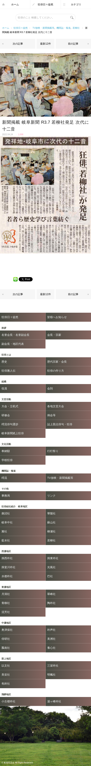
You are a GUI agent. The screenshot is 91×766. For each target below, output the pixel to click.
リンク (51, 495)
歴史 (4, 361)
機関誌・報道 (63, 28)
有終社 (6, 683)
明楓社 (51, 674)
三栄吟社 (52, 665)
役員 (4, 388)
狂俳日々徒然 (45, 4)
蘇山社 (51, 522)
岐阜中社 (7, 522)
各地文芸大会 (55, 406)
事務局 (6, 495)
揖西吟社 (7, 558)
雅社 (4, 531)
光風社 (51, 567)
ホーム (15, 4)
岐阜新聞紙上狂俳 (13, 433)
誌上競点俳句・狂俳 (59, 424)
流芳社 (6, 612)
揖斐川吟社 (8, 567)
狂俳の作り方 (55, 370)
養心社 (51, 647)
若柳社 (76, 28)
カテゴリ (76, 4)
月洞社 (6, 594)
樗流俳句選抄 (10, 424)
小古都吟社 (8, 701)
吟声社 (51, 629)
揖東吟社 (52, 558)
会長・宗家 (54, 334)
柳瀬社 (51, 531)
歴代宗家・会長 (57, 361)
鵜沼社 (6, 513)
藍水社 (6, 540)
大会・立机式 (10, 406)
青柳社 (6, 603)
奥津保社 (7, 629)
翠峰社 (51, 594)
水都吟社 (7, 576)
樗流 (4, 477)
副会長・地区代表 (13, 343)
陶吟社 (51, 603)
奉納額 (6, 451)
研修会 (6, 415)
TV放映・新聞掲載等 (43, 28)
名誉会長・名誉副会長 (15, 334)
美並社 (6, 674)
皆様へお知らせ (57, 317)
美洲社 (51, 638)
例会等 (51, 415)
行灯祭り (52, 451)
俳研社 (6, 638)
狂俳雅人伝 (8, 370)
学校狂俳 (7, 460)
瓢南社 (6, 647)
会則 (50, 388)
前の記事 (73, 43)
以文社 (6, 665)
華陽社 (51, 513)
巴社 (50, 576)
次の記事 (18, 43)
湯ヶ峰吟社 (54, 701)
